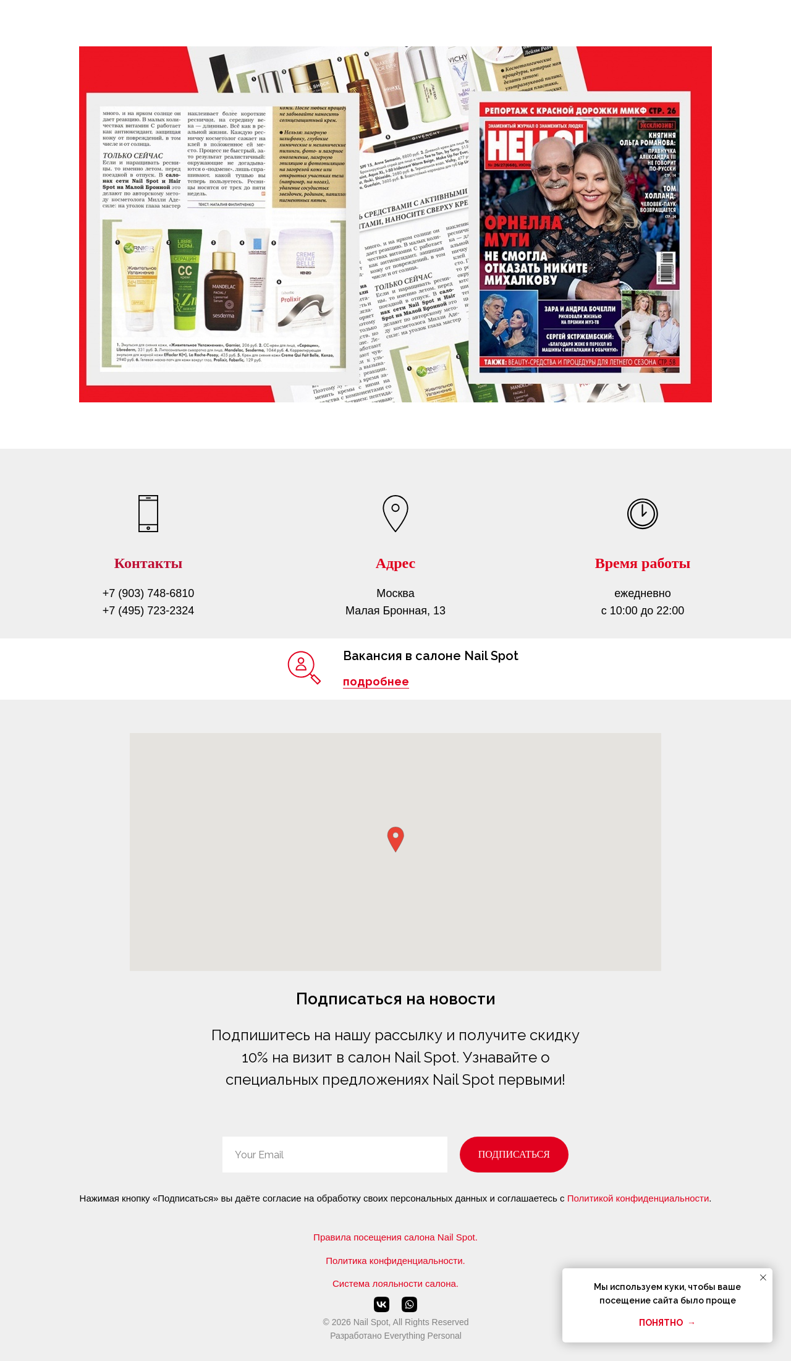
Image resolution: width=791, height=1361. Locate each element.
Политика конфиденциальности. (395, 1260)
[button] (395, 839)
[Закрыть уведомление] (763, 1277)
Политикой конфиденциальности (638, 1198)
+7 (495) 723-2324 (149, 610)
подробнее (376, 681)
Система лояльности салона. (395, 1283)
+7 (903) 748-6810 (149, 593)
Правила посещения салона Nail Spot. (395, 1237)
